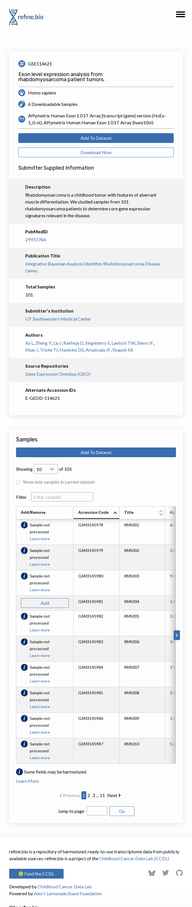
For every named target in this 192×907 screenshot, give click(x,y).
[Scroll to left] (15, 635)
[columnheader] (96, 513)
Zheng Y (43, 343)
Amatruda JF (98, 349)
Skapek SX (122, 349)
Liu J (57, 343)
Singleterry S (97, 343)
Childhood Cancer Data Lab (65, 886)
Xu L (29, 343)
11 (102, 795)
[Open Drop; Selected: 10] (46, 469)
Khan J (31, 349)
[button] (180, 16)
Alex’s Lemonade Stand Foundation (68, 893)
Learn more (40, 538)
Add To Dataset (96, 138)
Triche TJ (49, 349)
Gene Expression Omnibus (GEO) (57, 374)
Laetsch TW (123, 343)
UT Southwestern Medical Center (58, 318)
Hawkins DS (72, 349)
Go (122, 811)
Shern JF (145, 343)
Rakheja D (73, 343)
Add (45, 603)
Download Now (96, 152)
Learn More (27, 781)
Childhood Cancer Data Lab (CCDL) (134, 858)
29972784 (35, 239)
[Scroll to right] (177, 635)
